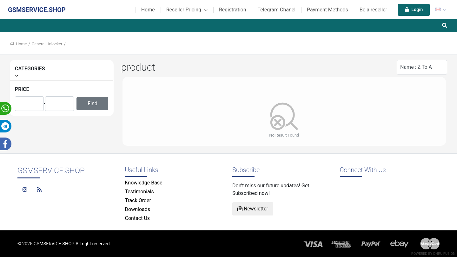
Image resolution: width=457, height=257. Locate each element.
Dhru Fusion (444, 254)
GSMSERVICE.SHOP (37, 10)
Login (414, 9)
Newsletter (252, 209)
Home (148, 10)
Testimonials (139, 192)
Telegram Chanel (277, 10)
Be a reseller (373, 10)
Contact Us (137, 218)
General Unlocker (47, 44)
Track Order (138, 200)
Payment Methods (327, 10)
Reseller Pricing (187, 10)
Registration (232, 10)
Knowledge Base (143, 183)
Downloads (137, 209)
